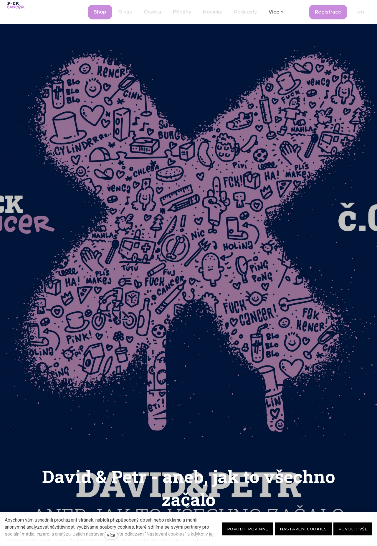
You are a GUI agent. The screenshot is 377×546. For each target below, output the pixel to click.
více (111, 535)
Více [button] (276, 18)
